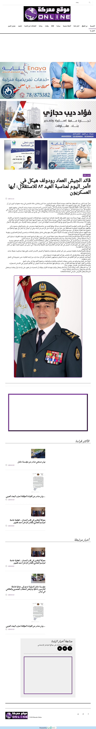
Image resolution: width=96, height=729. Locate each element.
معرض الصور (11, 26)
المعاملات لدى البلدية (30, 26)
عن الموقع (84, 26)
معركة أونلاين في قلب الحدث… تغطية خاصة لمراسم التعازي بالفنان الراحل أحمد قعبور (27, 521)
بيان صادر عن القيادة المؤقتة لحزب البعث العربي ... (25, 496)
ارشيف (20, 26)
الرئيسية (92, 26)
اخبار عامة (76, 26)
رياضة (40, 26)
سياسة (58, 26)
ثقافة (52, 26)
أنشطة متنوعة (67, 26)
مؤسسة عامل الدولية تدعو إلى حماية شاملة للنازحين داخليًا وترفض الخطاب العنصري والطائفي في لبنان (25, 589)
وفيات (46, 26)
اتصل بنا (92, 31)
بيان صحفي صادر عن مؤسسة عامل (31, 462)
